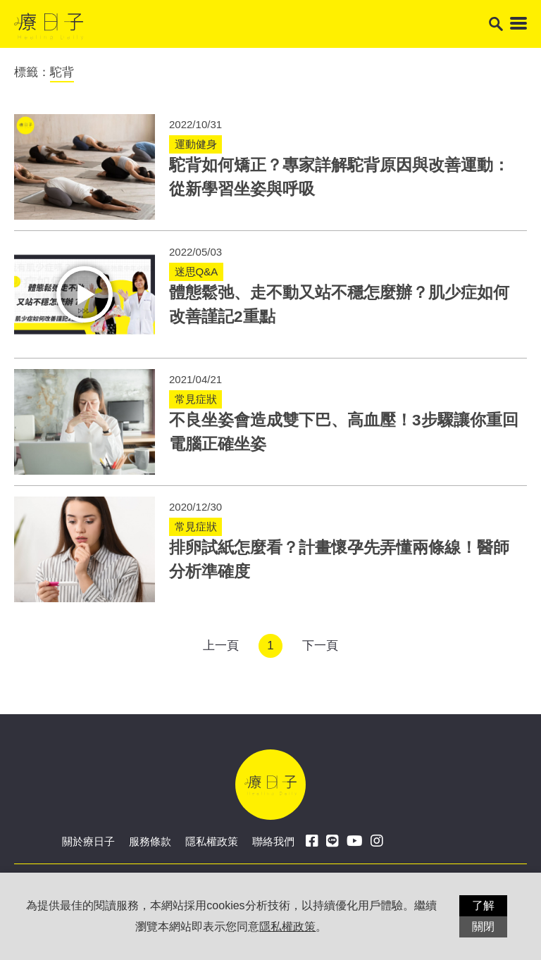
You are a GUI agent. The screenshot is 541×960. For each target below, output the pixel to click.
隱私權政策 (211, 841)
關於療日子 (88, 841)
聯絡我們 (273, 841)
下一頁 (320, 645)
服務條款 (150, 841)
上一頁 (221, 645)
